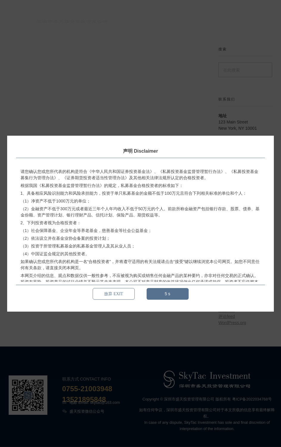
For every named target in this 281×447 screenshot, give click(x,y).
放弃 (113, 293)
